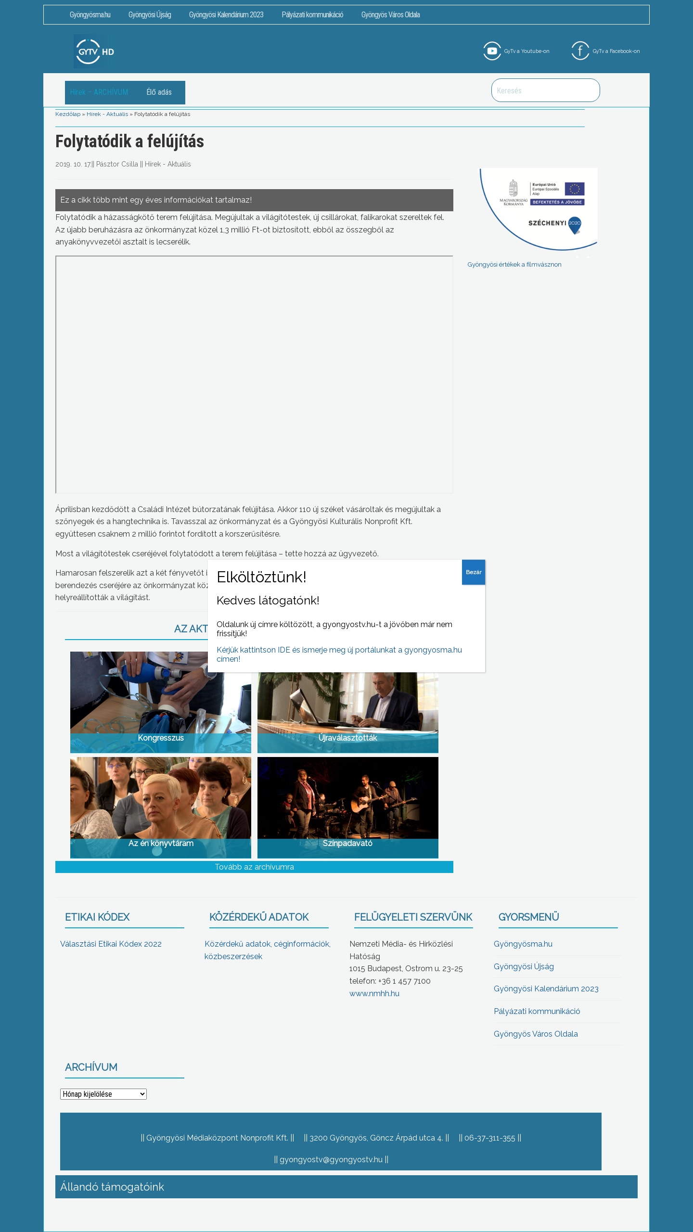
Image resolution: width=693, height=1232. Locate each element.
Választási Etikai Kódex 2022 (111, 944)
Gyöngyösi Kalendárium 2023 (226, 14)
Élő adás (159, 92)
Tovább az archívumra (254, 867)
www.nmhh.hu (374, 993)
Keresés (587, 90)
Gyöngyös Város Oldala (390, 14)
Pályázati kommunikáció (312, 14)
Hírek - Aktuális (107, 114)
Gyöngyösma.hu (90, 14)
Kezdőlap (67, 114)
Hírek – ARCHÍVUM (99, 92)
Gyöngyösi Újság (149, 14)
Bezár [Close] (473, 572)
